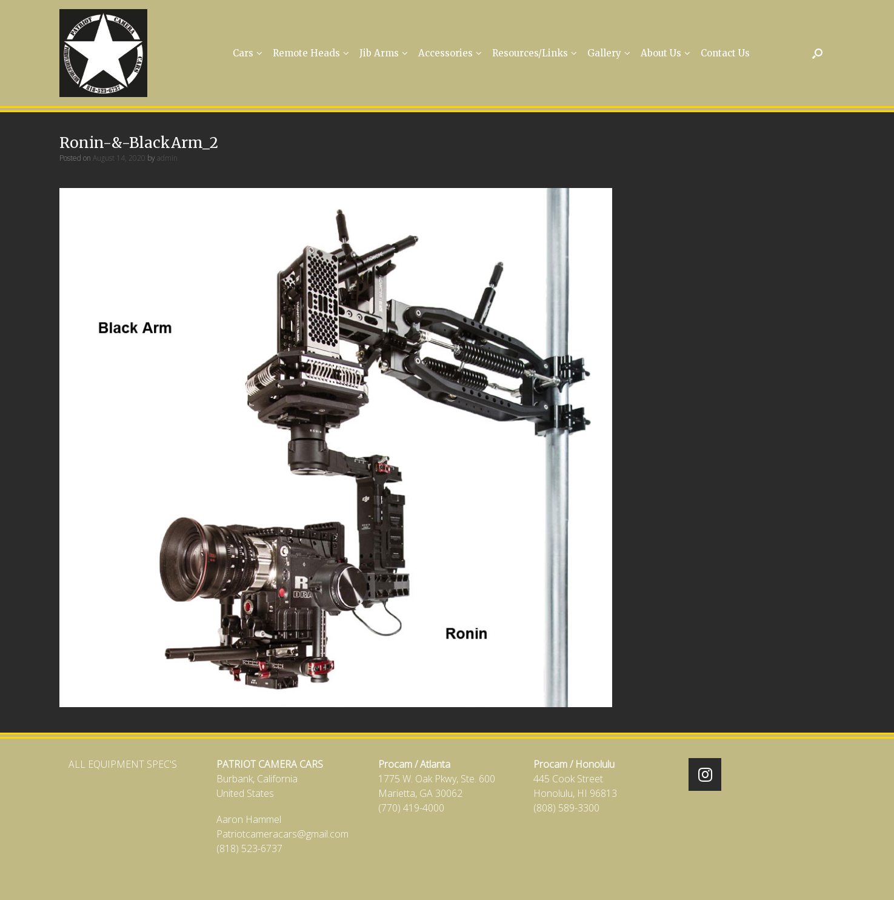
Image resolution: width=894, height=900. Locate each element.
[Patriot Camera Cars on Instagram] (705, 774)
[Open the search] (817, 53)
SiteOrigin (439, 876)
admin (167, 158)
